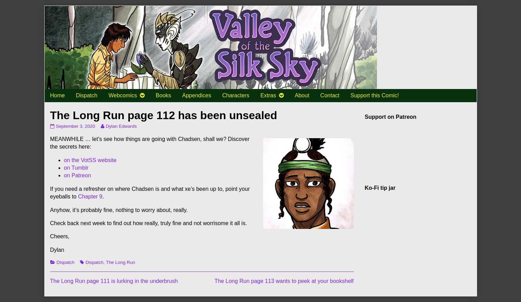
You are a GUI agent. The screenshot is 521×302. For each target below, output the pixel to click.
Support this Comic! (374, 95)
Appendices (196, 95)
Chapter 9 (90, 196)
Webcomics (122, 95)
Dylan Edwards (121, 126)
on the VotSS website (90, 160)
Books (163, 95)
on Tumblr (76, 168)
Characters (235, 95)
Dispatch (86, 95)
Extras (268, 95)
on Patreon (77, 175)
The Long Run (120, 262)
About (302, 95)
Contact (329, 95)
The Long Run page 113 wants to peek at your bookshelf (283, 281)
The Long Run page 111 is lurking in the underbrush (114, 281)
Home (57, 95)
